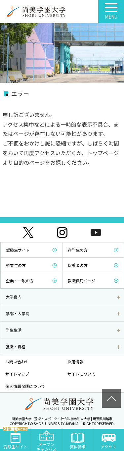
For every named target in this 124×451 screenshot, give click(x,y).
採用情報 (75, 361)
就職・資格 (15, 346)
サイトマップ (17, 374)
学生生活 (13, 330)
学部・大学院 (17, 313)
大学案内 (13, 297)
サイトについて (81, 374)
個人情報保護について (25, 386)
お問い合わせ (17, 361)
